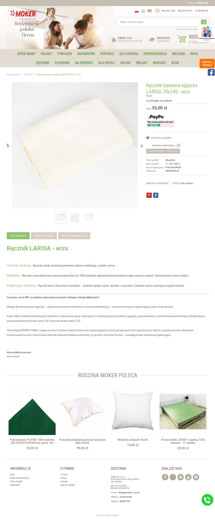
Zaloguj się (168, 10)
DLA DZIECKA (128, 54)
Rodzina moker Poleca (107, 375)
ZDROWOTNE (86, 54)
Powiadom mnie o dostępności (163, 151)
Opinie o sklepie (67, 485)
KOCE (194, 54)
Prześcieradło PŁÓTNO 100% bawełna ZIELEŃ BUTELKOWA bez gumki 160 (32, 441)
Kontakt (159, 63)
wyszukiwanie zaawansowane (192, 29)
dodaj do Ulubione (161, 138)
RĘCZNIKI (42, 63)
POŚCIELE (107, 54)
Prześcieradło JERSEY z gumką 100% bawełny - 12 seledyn (183, 441)
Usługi (63, 478)
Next (142, 145)
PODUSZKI (64, 54)
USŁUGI (125, 63)
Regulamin (15, 485)
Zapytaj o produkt (157, 183)
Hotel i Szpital (16, 481)
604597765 (202, 3)
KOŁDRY (46, 54)
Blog (175, 63)
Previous (8, 145)
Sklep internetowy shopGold (107, 515)
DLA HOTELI (106, 63)
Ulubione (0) (201, 10)
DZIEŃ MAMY (26, 54)
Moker (149, 96)
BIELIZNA (178, 54)
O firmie (64, 474)
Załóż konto (185, 10)
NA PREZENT (84, 63)
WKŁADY (141, 63)
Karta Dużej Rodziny (19, 478)
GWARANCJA (172, 171)
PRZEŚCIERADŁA (155, 54)
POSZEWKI (62, 63)
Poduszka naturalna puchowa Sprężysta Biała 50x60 (82, 441)
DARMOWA (163, 40)
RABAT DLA (130, 40)
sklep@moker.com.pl (128, 492)
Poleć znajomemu (183, 183)
